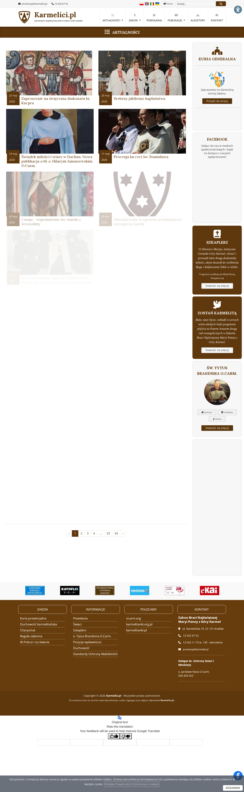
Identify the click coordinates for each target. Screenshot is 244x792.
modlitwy (227, 439)
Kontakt (217, 17)
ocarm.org (133, 618)
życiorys (207, 439)
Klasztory (198, 17)
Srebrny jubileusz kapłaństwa (139, 100)
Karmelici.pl (51, 17)
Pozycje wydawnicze (87, 642)
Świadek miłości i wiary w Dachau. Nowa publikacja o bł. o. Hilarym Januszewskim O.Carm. (57, 164)
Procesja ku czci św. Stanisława (141, 160)
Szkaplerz (80, 630)
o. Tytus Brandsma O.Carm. (92, 636)
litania (217, 446)
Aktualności (112, 17)
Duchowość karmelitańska (38, 624)
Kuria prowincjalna (33, 618)
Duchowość (81, 648)
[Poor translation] (126, 736)
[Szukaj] (221, 3)
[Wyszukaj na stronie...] (196, 3)
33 (108, 547)
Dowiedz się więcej (217, 310)
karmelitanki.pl (136, 630)
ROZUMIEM (233, 788)
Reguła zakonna (31, 636)
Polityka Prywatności (117, 784)
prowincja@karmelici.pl (34, 3)
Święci (77, 624)
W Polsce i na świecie (34, 642)
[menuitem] (113, 17)
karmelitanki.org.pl (139, 624)
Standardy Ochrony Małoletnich (95, 654)
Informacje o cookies (146, 784)
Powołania (154, 17)
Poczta (168, 3)
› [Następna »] (122, 547)
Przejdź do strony (217, 101)
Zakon (133, 17)
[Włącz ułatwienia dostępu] (237, 6)
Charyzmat (27, 630)
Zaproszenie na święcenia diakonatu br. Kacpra (55, 102)
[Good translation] (114, 736)
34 (116, 547)
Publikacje (175, 17)
